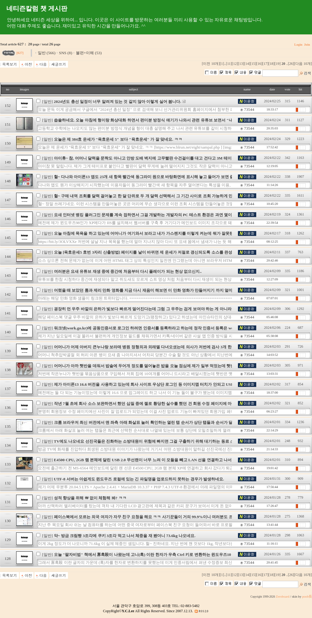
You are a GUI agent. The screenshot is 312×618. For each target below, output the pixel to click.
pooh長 (307, 596)
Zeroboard (282, 596)
